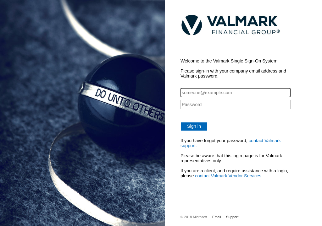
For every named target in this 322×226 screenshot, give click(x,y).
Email (216, 217)
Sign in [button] (194, 126)
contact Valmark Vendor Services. (229, 175)
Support (232, 217)
